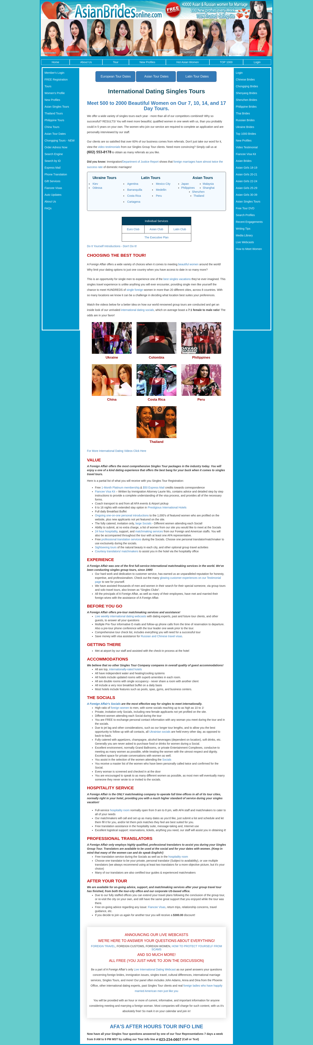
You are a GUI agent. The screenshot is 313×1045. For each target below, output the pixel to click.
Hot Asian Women (187, 62)
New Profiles (147, 62)
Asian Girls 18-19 (246, 167)
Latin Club (179, 229)
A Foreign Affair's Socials (104, 703)
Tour (115, 62)
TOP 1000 (226, 62)
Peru (159, 195)
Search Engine (54, 154)
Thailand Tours (54, 113)
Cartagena (133, 201)
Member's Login (54, 72)
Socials (166, 759)
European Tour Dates (116, 76)
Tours (48, 86)
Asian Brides (244, 160)
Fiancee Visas (53, 188)
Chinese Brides (245, 79)
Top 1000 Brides (246, 133)
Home (55, 62)
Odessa (97, 187)
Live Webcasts (245, 242)
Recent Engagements (249, 221)
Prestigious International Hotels (167, 507)
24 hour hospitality (106, 531)
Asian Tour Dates (55, 133)
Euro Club (133, 229)
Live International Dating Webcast (155, 969)
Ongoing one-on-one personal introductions (122, 515)
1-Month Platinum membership (120, 487)
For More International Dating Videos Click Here (116, 450)
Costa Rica (134, 195)
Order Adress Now (56, 147)
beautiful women (188, 264)
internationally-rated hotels (125, 669)
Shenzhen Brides (246, 99)
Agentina (132, 183)
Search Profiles (245, 215)
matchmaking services (149, 531)
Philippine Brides (246, 106)
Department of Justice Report (140, 161)
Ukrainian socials (159, 731)
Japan (185, 183)
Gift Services (52, 181)
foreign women (120, 707)
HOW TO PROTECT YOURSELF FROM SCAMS (187, 948)
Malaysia (208, 183)
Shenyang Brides (246, 93)
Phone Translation (56, 174)
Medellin (161, 189)
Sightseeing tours (106, 547)
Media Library (244, 235)
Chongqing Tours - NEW (60, 140)
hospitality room (120, 810)
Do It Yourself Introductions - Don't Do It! (112, 246)
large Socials (144, 523)
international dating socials (137, 310)
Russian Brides (245, 120)
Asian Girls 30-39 (246, 194)
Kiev (95, 183)
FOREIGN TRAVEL (103, 946)
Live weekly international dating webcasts (120, 616)
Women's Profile (55, 93)
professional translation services (121, 539)
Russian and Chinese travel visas (161, 636)
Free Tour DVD (245, 208)
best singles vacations (177, 279)
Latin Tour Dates (197, 76)
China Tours (52, 127)
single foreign (135, 289)
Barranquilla (134, 189)
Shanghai (209, 187)
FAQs (48, 208)
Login (257, 62)
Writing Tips (243, 228)
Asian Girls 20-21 (246, 174)
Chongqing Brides (247, 86)
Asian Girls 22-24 (246, 181)
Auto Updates (53, 194)
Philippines (188, 187)
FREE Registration (56, 79)
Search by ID (53, 160)
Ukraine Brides (245, 127)
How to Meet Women (249, 249)
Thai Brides (243, 113)
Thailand (198, 195)
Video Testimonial (247, 147)
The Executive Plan (157, 237)
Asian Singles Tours (57, 106)
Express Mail (52, 167)
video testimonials (109, 146)
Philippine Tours (54, 120)
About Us (86, 62)
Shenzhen (198, 191)
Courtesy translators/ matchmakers (116, 551)
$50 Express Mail (153, 487)
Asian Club (156, 229)
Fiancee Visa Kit (105, 491)
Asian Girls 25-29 (246, 188)
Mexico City (163, 183)
